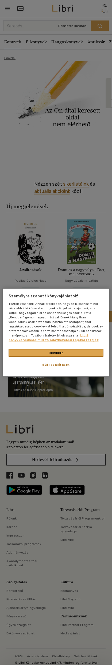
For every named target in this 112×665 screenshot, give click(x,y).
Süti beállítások (56, 365)
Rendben (56, 353)
